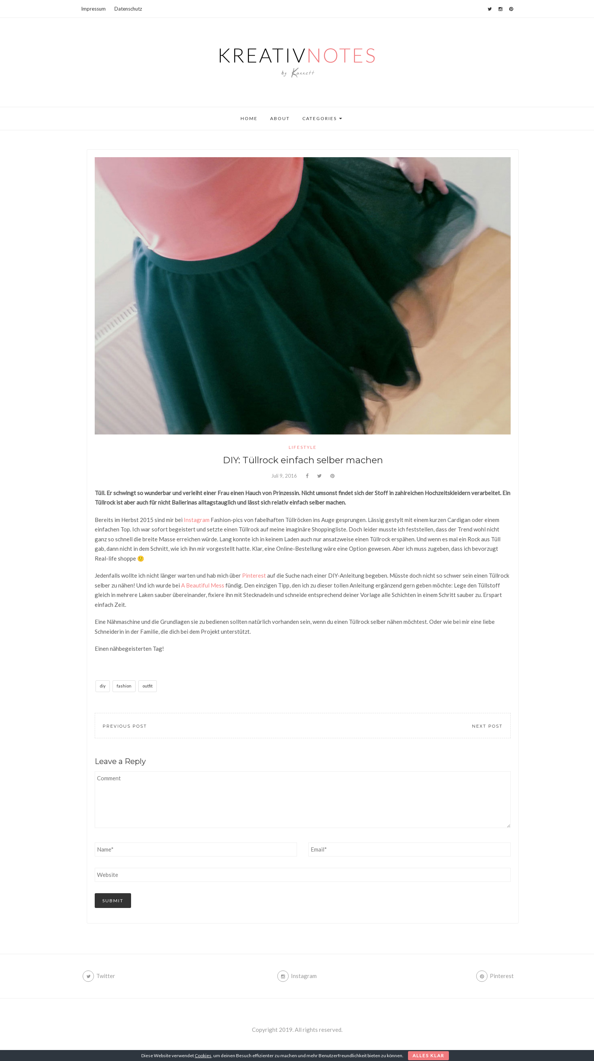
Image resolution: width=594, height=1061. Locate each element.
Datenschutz (128, 9)
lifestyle (303, 447)
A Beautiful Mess (202, 585)
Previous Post (125, 726)
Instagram (196, 519)
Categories (322, 118)
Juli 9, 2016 (284, 476)
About (280, 118)
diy (103, 685)
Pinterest (254, 575)
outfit (147, 685)
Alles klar (428, 1055)
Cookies (203, 1055)
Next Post (487, 726)
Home (249, 118)
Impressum (93, 9)
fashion (124, 685)
